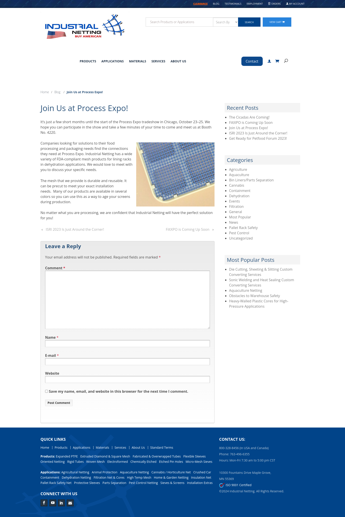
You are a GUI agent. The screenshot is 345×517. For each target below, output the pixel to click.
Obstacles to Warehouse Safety (254, 295)
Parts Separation (114, 483)
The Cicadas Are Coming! (249, 117)
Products (88, 61)
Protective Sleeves (87, 483)
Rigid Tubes (75, 461)
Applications (112, 61)
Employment (255, 3)
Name (50, 337)
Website (52, 373)
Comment (55, 268)
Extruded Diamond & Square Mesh (105, 456)
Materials (137, 61)
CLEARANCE (200, 3)
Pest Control (239, 233)
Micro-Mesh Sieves (199, 461)
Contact (252, 61)
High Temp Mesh (139, 477)
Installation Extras (200, 483)
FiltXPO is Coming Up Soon (187, 229)
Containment (239, 190)
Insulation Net (201, 477)
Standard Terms (161, 447)
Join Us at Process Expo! (248, 127)
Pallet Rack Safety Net (56, 483)
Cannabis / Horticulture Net (171, 472)
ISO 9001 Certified (235, 485)
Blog (216, 3)
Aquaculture (239, 174)
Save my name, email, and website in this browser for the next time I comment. (118, 391)
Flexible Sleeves (194, 456)
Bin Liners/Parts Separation (251, 180)
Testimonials (233, 3)
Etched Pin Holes (171, 461)
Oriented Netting (52, 461)
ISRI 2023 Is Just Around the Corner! (75, 229)
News (233, 222)
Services (158, 61)
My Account (295, 3)
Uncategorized (241, 238)
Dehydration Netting (76, 477)
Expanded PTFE (67, 456)
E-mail (50, 355)
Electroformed (117, 461)
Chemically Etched (143, 461)
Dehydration (239, 195)
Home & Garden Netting (171, 477)
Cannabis (236, 185)
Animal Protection (104, 472)
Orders (274, 3)
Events (234, 201)
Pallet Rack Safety (243, 227)
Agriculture (238, 169)
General (235, 211)
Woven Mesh (95, 461)
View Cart (276, 22)
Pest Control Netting (143, 483)
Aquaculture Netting (245, 290)
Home (44, 92)
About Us (178, 61)
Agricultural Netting (75, 472)
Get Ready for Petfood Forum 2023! (258, 138)
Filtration (236, 206)
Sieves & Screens (172, 483)
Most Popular (240, 217)
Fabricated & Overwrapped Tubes (157, 456)
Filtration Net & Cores (109, 477)
